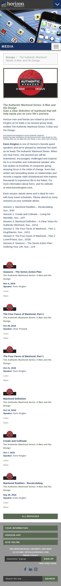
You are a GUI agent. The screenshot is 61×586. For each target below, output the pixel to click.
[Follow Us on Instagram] (35, 569)
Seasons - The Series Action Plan (22, 271)
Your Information (16, 528)
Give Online (12, 542)
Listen (5, 291)
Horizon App (13, 535)
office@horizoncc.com (37, 552)
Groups (10, 57)
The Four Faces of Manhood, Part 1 (23, 356)
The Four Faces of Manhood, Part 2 (23, 314)
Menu (56, 46)
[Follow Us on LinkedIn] (30, 569)
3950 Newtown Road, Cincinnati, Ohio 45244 (30, 549)
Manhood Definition (14, 398)
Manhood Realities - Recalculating (23, 483)
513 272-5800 (17, 552)
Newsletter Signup (16, 559)
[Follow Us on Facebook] (25, 569)
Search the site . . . (16, 579)
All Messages (30, 516)
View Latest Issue (47, 563)
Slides (5, 296)
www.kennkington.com (19, 187)
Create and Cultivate (15, 441)
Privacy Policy (30, 555)
